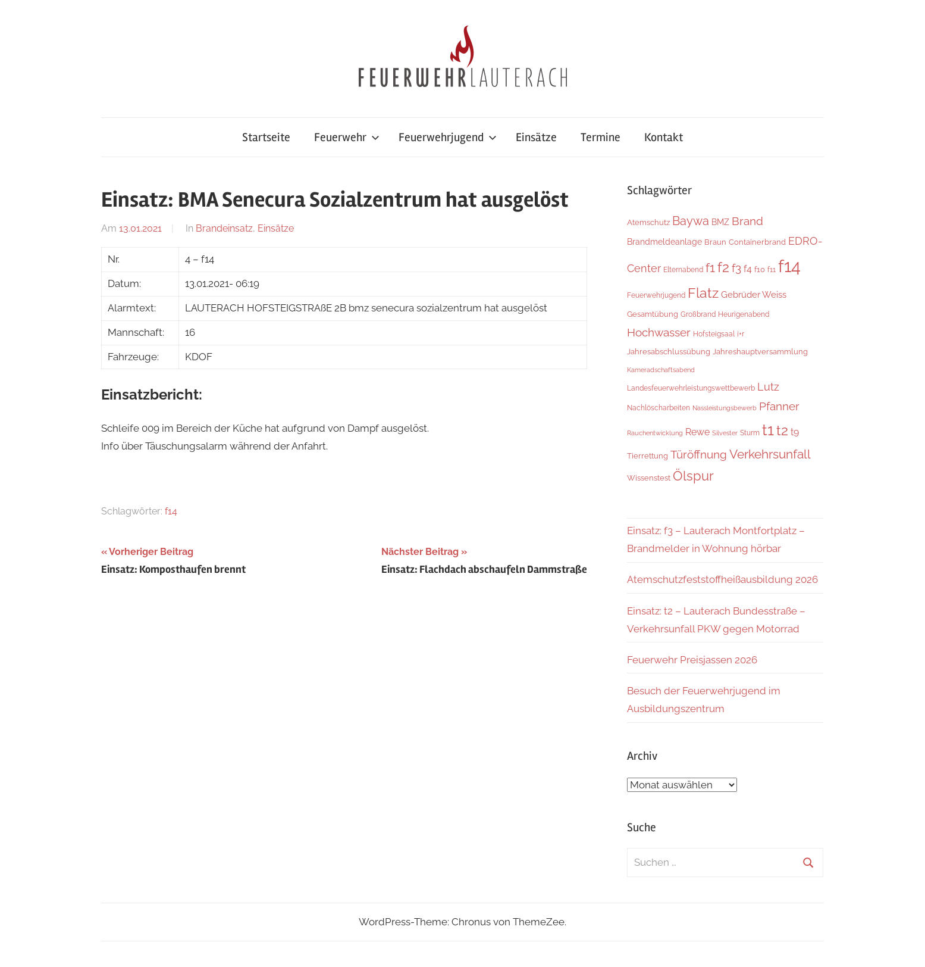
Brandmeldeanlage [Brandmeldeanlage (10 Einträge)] (664, 242)
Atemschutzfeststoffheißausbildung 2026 (722, 579)
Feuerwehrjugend (448, 137)
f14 (171, 511)
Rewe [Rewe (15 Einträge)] (697, 432)
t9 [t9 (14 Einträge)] (795, 432)
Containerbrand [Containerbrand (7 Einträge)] (757, 242)
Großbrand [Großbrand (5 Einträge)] (698, 314)
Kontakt (663, 137)
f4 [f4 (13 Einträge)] (748, 268)
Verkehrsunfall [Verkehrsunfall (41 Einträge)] (770, 454)
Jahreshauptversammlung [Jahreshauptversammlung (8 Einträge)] (760, 351)
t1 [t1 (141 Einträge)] (768, 429)
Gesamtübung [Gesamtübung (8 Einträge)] (652, 314)
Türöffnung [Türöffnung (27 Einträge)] (698, 454)
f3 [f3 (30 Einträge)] (736, 268)
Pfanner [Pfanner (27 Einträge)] (779, 406)
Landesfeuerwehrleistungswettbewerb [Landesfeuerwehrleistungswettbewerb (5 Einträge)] (691, 388)
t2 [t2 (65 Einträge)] (782, 430)
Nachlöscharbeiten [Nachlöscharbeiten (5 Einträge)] (658, 408)
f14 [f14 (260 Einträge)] (789, 265)
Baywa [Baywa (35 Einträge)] (690, 221)
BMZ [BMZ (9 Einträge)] (720, 222)
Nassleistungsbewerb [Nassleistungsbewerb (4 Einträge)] (724, 407)
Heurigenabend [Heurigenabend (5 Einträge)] (743, 314)
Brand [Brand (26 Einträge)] (747, 221)
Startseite (266, 137)
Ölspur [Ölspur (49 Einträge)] (693, 476)
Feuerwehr (347, 137)
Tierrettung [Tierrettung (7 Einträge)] (647, 455)
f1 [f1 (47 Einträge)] (710, 267)
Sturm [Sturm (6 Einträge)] (750, 432)
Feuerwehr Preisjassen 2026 (692, 660)
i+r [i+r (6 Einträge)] (740, 333)
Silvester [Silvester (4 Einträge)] (725, 432)
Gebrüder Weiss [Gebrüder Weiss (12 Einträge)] (753, 294)
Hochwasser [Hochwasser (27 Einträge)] (659, 332)
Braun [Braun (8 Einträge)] (715, 242)
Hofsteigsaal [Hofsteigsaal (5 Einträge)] (714, 334)
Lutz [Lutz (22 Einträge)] (768, 386)
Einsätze (536, 137)
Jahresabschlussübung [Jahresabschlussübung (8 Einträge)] (668, 351)
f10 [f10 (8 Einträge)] (759, 269)
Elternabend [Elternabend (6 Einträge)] (683, 269)
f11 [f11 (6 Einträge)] (771, 269)
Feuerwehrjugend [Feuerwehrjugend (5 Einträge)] (656, 295)
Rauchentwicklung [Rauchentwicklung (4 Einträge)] (655, 432)
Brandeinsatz (224, 228)
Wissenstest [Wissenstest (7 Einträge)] (648, 477)
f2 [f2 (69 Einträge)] (723, 267)
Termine (600, 137)
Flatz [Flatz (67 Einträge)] (703, 293)
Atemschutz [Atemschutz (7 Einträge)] (648, 222)
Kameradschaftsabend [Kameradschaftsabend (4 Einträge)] (661, 369)
